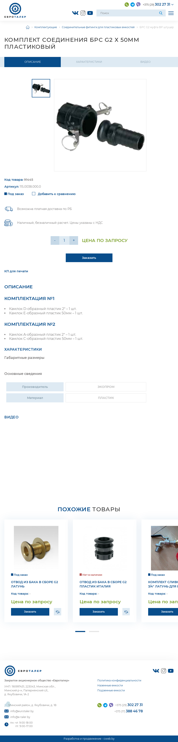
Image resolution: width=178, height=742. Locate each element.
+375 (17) (128, 711)
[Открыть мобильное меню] (171, 13)
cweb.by (109, 738)
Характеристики (89, 61)
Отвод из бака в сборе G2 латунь (34, 585)
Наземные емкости (110, 685)
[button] (79, 633)
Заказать (30, 612)
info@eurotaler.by (19, 711)
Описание (32, 61)
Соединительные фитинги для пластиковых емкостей (98, 27)
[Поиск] (161, 13)
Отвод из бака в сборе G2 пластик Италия (103, 585)
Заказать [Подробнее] (89, 259)
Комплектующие (45, 27)
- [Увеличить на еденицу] (55, 240)
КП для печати (16, 272)
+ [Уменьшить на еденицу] (74, 240)
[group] (100, 125)
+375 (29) (156, 4)
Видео (145, 61)
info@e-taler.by (17, 717)
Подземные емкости (111, 690)
